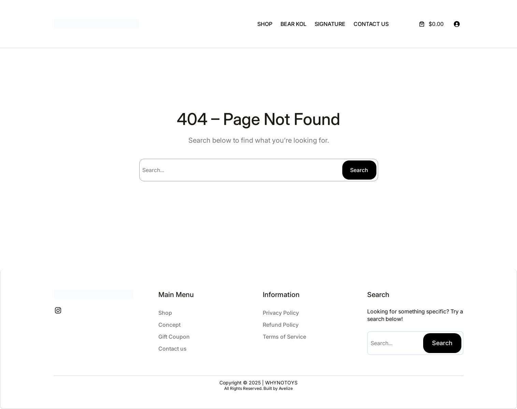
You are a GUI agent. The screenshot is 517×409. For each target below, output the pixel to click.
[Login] (456, 24)
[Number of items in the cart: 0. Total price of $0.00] (430, 24)
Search (359, 170)
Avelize (286, 388)
